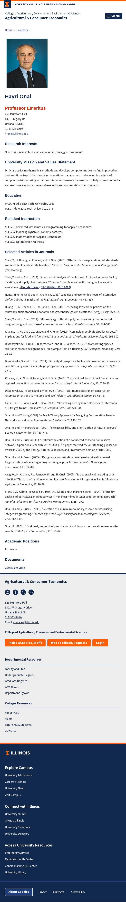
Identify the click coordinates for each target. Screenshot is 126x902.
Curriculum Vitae (15, 568)
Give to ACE (12, 687)
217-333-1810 (13, 617)
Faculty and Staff (15, 669)
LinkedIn (31, 592)
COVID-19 (10, 731)
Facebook (15, 592)
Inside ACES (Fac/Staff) (25, 643)
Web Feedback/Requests (69, 643)
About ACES (12, 713)
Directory (22, 30)
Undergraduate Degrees (20, 675)
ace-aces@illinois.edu (26, 622)
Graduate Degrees (16, 681)
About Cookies (19, 892)
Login (100, 643)
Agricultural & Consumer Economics (36, 18)
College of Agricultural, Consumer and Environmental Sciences (43, 14)
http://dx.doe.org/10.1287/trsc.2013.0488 (44, 287)
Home (8, 30)
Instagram (7, 592)
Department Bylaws (17, 693)
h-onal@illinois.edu (16, 134)
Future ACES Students (18, 725)
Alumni (9, 719)
